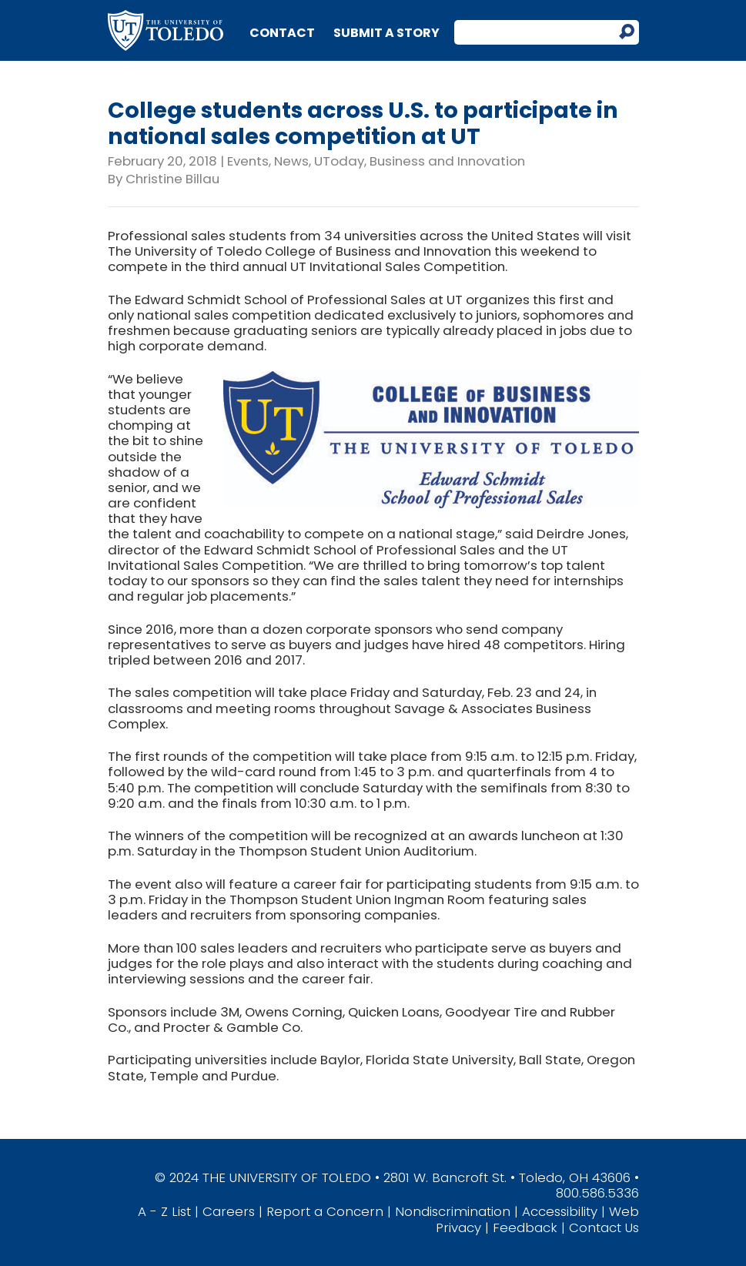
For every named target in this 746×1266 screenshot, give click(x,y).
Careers (228, 1211)
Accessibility (559, 1211)
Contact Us (604, 1227)
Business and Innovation (447, 161)
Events (248, 161)
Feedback (525, 1227)
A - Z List (164, 1211)
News (291, 161)
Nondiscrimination (452, 1211)
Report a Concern (324, 1211)
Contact (282, 33)
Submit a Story (386, 33)
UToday (339, 161)
